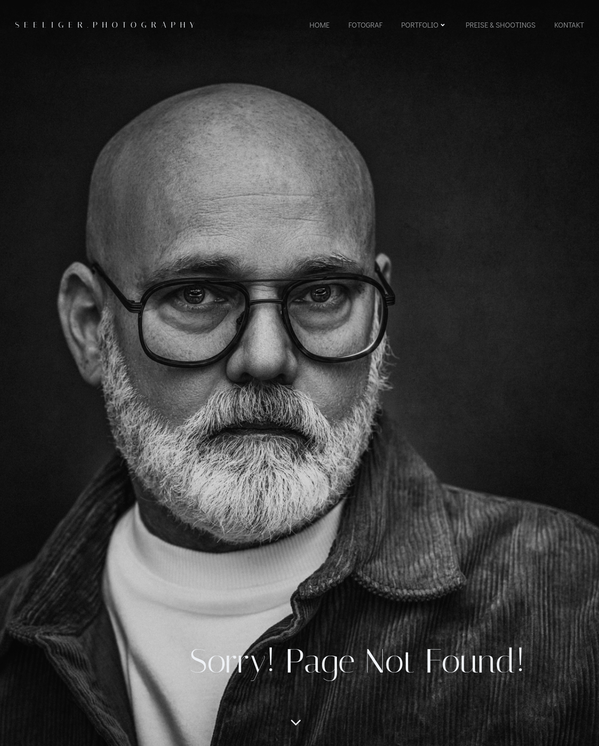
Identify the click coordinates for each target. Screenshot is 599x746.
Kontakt (569, 24)
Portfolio (424, 24)
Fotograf (365, 24)
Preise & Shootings (501, 24)
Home (319, 24)
